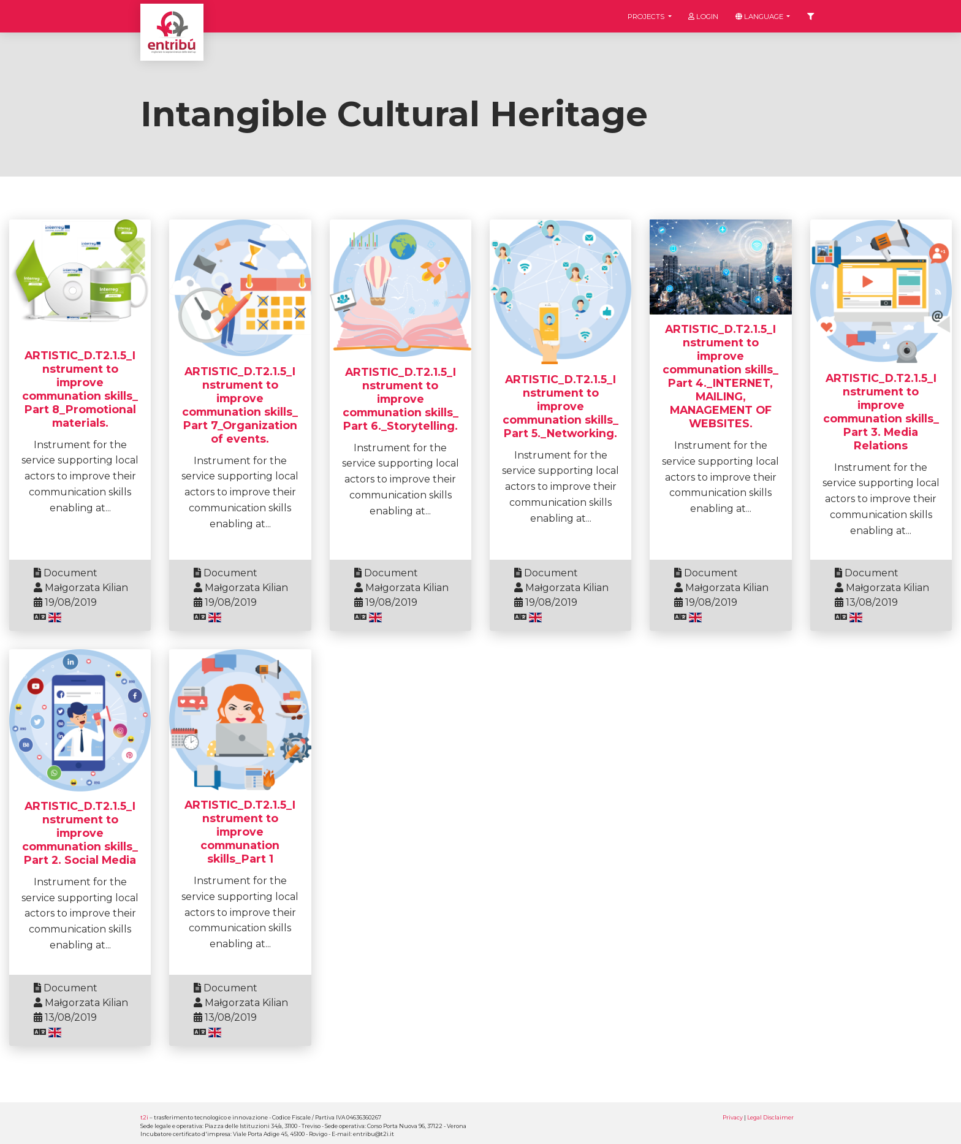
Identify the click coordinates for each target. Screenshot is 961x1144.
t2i (144, 1117)
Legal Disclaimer (770, 1117)
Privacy (733, 1117)
